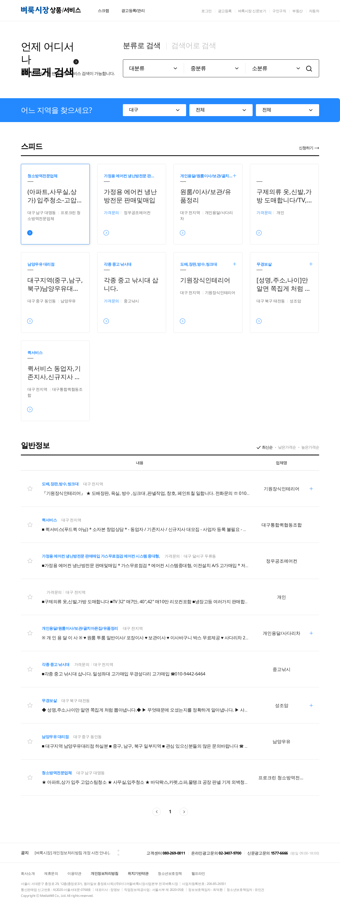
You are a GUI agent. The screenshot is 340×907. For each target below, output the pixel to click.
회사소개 (28, 873)
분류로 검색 (141, 45)
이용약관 (74, 873)
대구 (133, 109)
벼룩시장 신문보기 (252, 10)
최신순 (267, 447)
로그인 (206, 10)
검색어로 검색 (193, 45)
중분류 (198, 68)
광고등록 (225, 10)
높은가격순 (310, 447)
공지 (24, 852)
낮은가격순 (287, 447)
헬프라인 (198, 873)
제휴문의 (51, 873)
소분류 (259, 68)
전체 (200, 109)
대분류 (136, 68)
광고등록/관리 (133, 10)
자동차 (314, 10)
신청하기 (306, 147)
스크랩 (103, 10)
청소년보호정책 (170, 873)
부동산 (297, 10)
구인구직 (279, 10)
